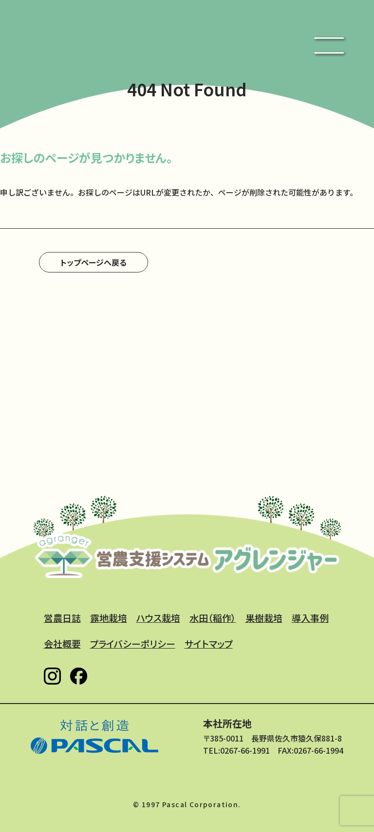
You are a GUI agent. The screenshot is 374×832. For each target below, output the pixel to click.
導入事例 (310, 617)
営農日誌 (62, 617)
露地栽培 (108, 617)
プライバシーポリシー (132, 643)
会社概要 (62, 643)
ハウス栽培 (158, 617)
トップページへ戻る (93, 262)
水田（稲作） (212, 617)
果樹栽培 (263, 617)
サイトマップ (209, 643)
